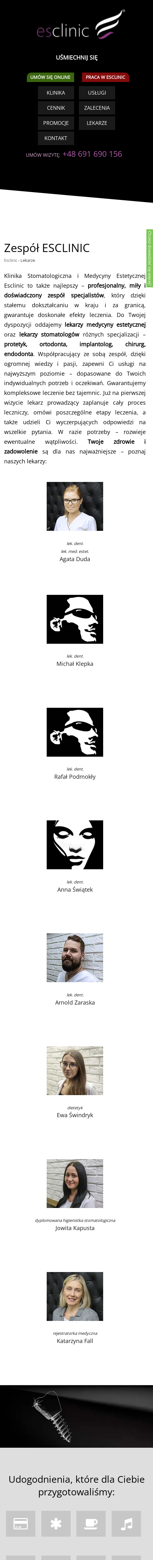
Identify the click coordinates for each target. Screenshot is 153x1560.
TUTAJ (107, 1539)
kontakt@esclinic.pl (48, 1479)
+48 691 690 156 (34, 1471)
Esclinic (10, 56)
